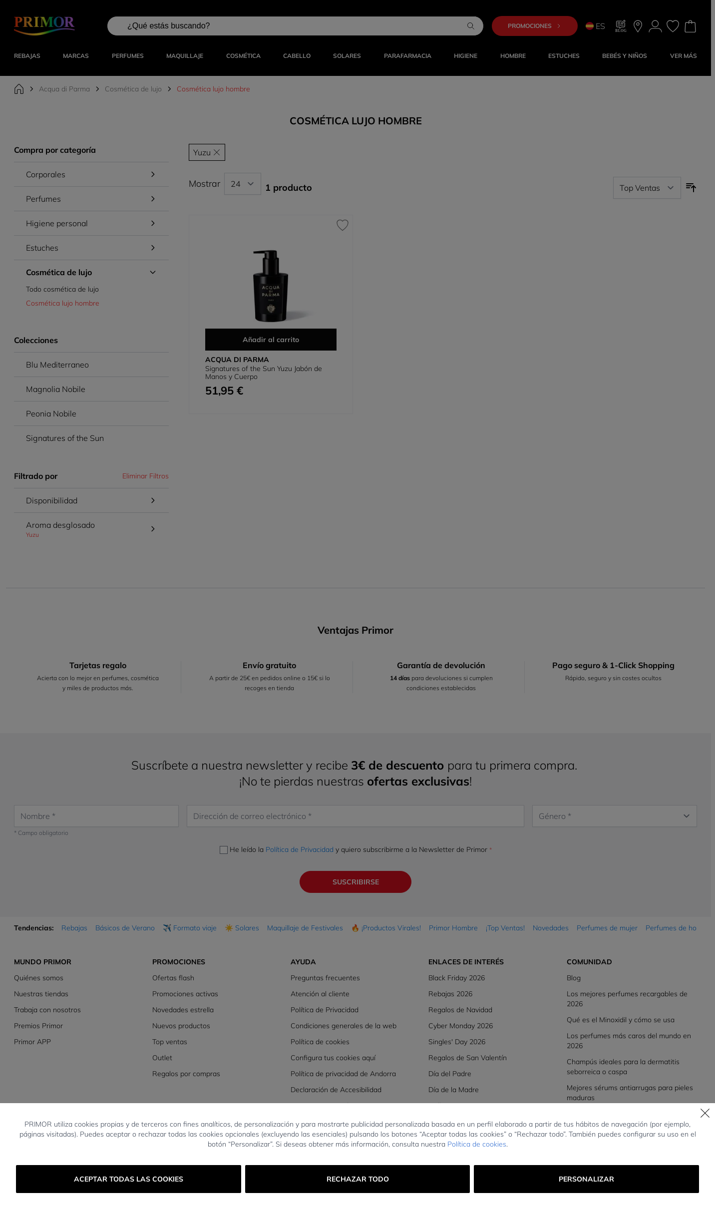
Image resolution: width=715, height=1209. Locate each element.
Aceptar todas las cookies (128, 1179)
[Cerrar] (705, 1113)
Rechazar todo (358, 1179)
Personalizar (586, 1179)
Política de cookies (476, 1144)
